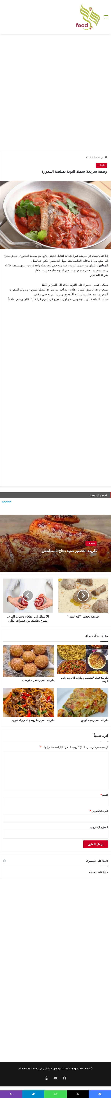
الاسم (104, 794)
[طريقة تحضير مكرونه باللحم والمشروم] (28, 702)
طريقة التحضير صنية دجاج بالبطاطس (60, 550)
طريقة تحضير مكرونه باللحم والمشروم (33, 720)
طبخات (89, 157)
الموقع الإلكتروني (99, 827)
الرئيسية (101, 157)
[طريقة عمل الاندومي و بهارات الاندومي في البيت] (82, 659)
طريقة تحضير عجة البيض (94, 720)
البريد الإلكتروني (99, 811)
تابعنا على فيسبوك (98, 872)
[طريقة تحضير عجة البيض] (82, 702)
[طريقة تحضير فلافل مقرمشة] (28, 660)
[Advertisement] (55, 64)
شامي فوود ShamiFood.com (34, 1068)
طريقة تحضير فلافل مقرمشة (38, 680)
